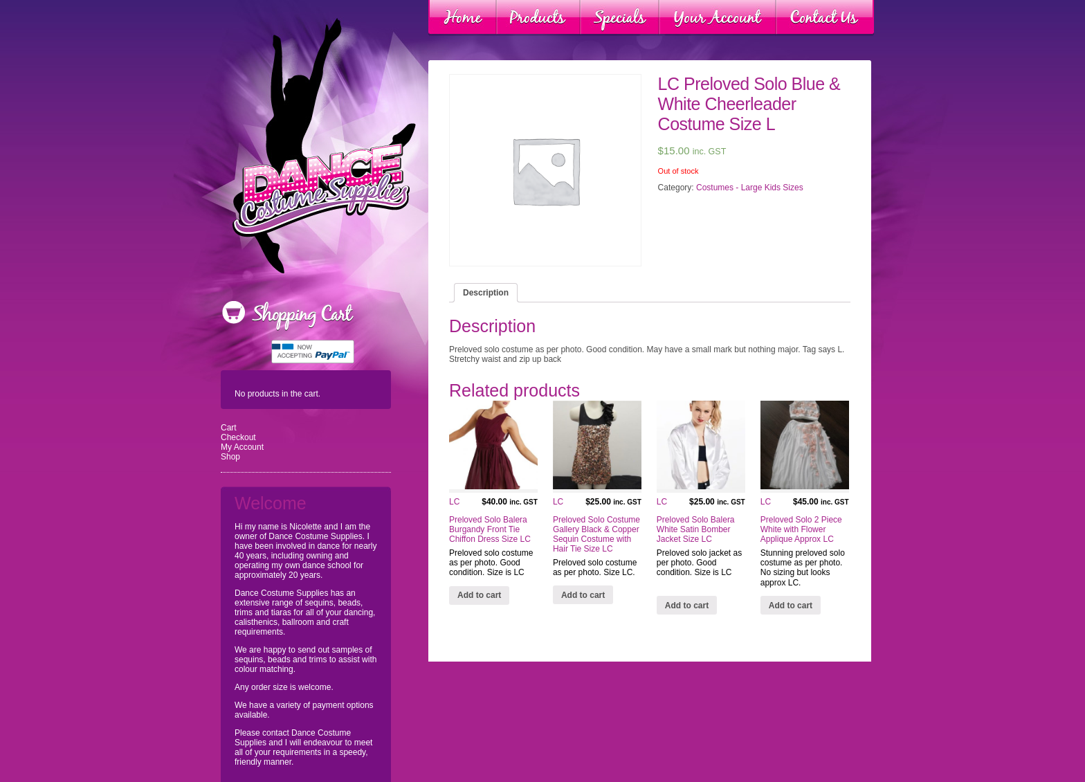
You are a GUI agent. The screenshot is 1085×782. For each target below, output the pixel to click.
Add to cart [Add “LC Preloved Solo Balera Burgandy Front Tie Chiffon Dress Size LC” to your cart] (479, 595)
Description (486, 293)
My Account (242, 447)
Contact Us (825, 18)
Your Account (717, 18)
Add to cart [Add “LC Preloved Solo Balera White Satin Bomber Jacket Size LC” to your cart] (687, 605)
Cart (229, 428)
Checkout (238, 437)
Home (462, 18)
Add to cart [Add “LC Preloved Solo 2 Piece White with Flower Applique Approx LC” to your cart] (790, 605)
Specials (619, 18)
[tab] (486, 292)
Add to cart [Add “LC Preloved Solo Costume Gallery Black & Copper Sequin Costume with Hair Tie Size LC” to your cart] (583, 595)
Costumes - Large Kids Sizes (749, 187)
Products (538, 18)
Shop (230, 457)
